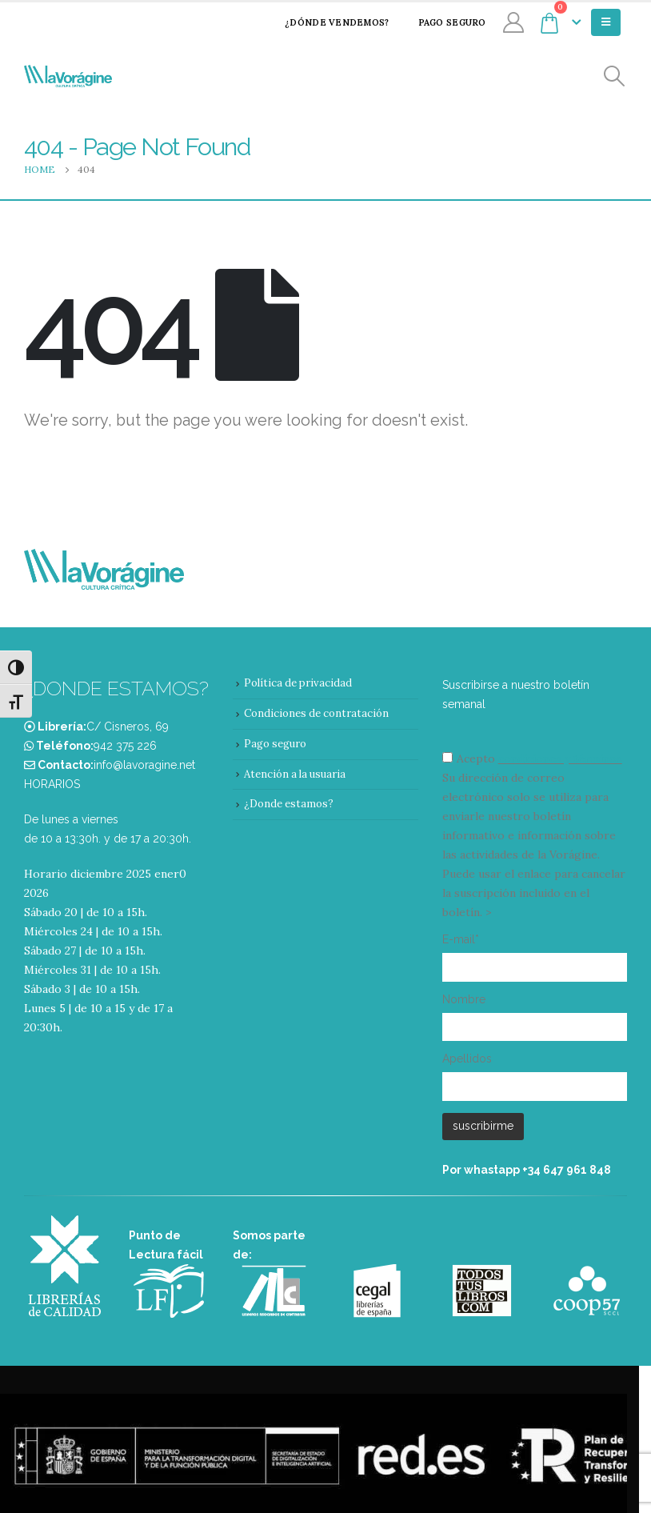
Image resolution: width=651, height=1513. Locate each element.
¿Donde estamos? (288, 804)
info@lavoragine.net (144, 765)
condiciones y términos (560, 758)
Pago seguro (441, 22)
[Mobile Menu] (606, 22)
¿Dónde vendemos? (326, 22)
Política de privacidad (298, 683)
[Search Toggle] (614, 76)
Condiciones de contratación (316, 713)
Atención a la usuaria (294, 774)
